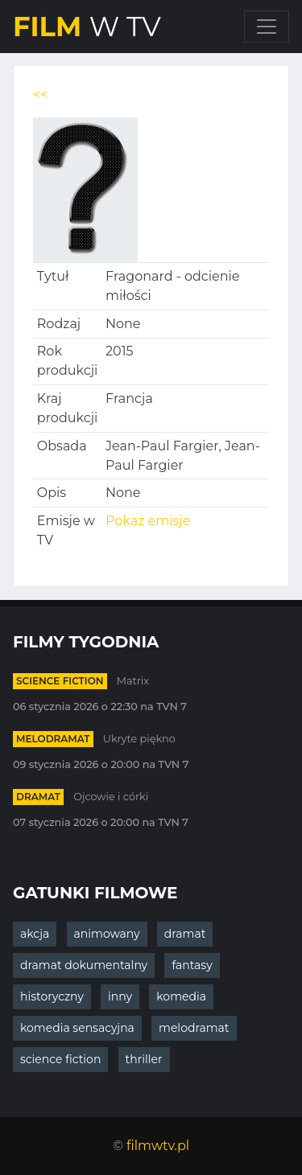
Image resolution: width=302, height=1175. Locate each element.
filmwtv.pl (157, 1145)
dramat (38, 797)
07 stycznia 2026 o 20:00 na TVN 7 (100, 822)
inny (120, 996)
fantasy (192, 965)
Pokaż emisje (147, 520)
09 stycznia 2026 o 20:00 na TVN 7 (100, 764)
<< (40, 94)
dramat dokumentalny (83, 965)
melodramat (53, 739)
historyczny (52, 996)
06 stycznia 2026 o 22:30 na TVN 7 (100, 706)
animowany (107, 933)
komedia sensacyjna (77, 1028)
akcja (34, 933)
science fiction (60, 681)
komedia (181, 996)
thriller (144, 1059)
